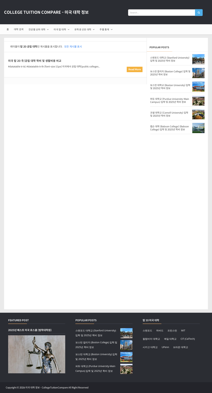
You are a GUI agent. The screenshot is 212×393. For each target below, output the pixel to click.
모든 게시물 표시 (73, 46)
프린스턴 (172, 330)
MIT (183, 330)
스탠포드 (147, 330)
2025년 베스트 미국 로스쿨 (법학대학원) (30, 330)
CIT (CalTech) (188, 338)
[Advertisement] (177, 164)
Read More (134, 69)
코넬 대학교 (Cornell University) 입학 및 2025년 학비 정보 (169, 114)
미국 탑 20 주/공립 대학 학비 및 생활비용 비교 (34, 61)
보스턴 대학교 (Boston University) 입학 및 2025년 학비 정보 (170, 87)
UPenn (165, 347)
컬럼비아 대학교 (151, 338)
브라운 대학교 (180, 347)
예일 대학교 (170, 338)
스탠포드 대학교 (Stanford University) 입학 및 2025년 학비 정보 (169, 59)
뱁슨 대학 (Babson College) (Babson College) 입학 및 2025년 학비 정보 (169, 128)
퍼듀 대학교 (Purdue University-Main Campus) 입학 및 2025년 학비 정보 (169, 100)
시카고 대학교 (150, 347)
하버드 (159, 330)
